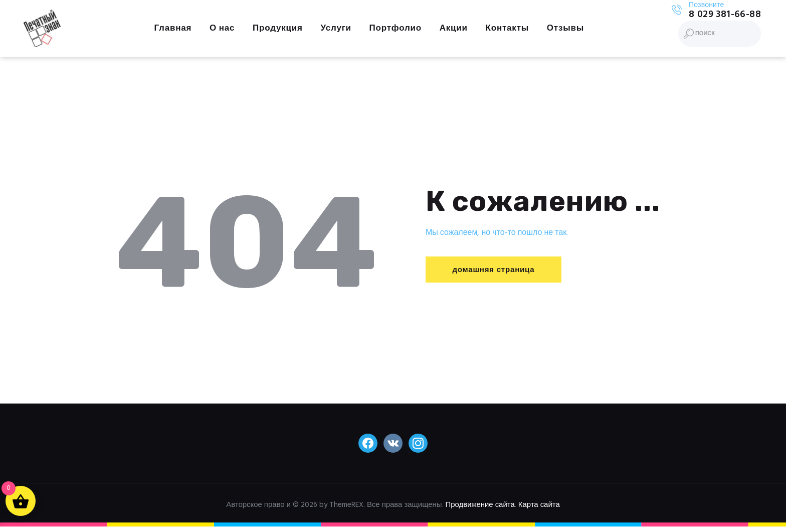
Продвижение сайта (480, 505)
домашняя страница (493, 270)
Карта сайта (539, 505)
